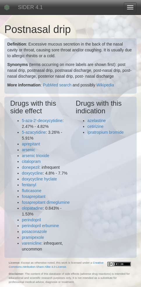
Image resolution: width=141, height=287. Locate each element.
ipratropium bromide (105, 132)
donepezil (30, 167)
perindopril (31, 220)
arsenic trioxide (35, 155)
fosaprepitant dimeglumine (46, 202)
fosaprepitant (33, 196)
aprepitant (31, 144)
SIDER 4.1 (30, 7)
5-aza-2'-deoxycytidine (42, 120)
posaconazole (34, 231)
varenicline (31, 243)
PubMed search (57, 85)
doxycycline (32, 173)
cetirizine (95, 126)
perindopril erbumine (40, 225)
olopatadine (32, 208)
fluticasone (31, 190)
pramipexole (33, 237)
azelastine (96, 120)
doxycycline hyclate (39, 179)
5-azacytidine (34, 132)
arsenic (28, 149)
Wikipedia (105, 85)
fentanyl (29, 184)
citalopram (31, 161)
